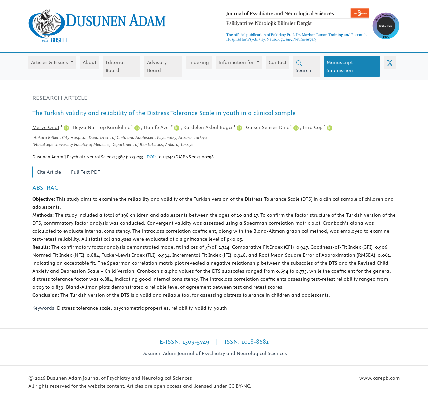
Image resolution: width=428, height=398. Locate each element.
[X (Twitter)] (390, 62)
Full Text (85, 172)
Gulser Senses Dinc (272, 127)
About (89, 62)
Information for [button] (236, 62)
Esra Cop (317, 127)
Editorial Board (115, 66)
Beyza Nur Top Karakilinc (106, 127)
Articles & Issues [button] (50, 62)
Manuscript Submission (340, 66)
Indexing (199, 62)
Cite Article (49, 172)
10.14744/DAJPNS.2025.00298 (185, 156)
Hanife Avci (161, 127)
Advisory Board (157, 66)
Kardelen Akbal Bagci (212, 127)
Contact (277, 62)
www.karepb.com (379, 378)
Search (303, 67)
